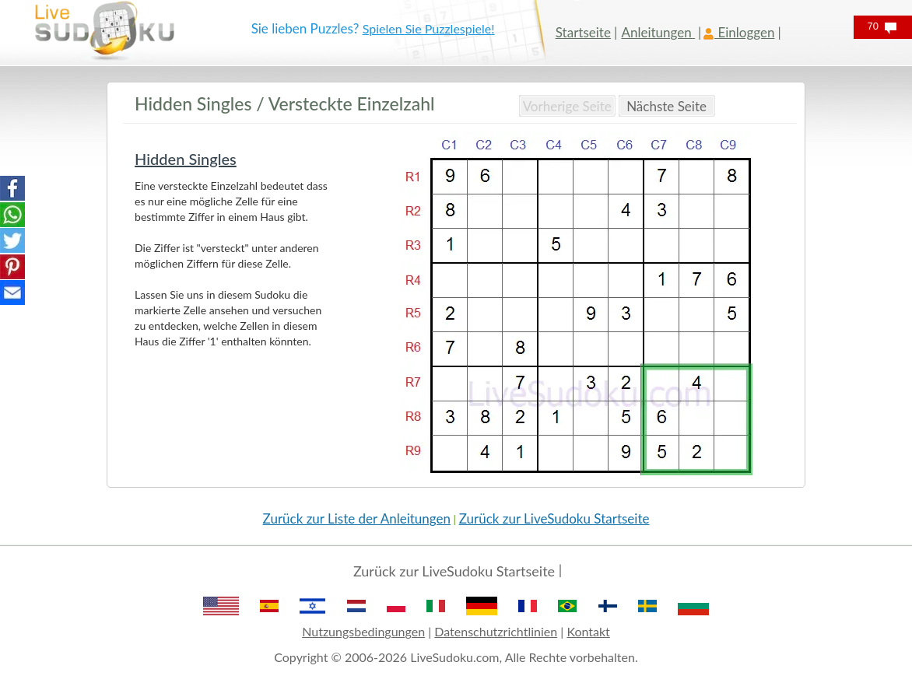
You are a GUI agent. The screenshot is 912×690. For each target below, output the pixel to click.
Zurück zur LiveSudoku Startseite (554, 518)
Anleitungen (658, 32)
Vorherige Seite (567, 106)
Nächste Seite (666, 106)
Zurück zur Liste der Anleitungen (357, 518)
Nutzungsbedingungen (363, 631)
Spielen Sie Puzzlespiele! (429, 28)
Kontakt (587, 631)
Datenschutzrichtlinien (495, 631)
